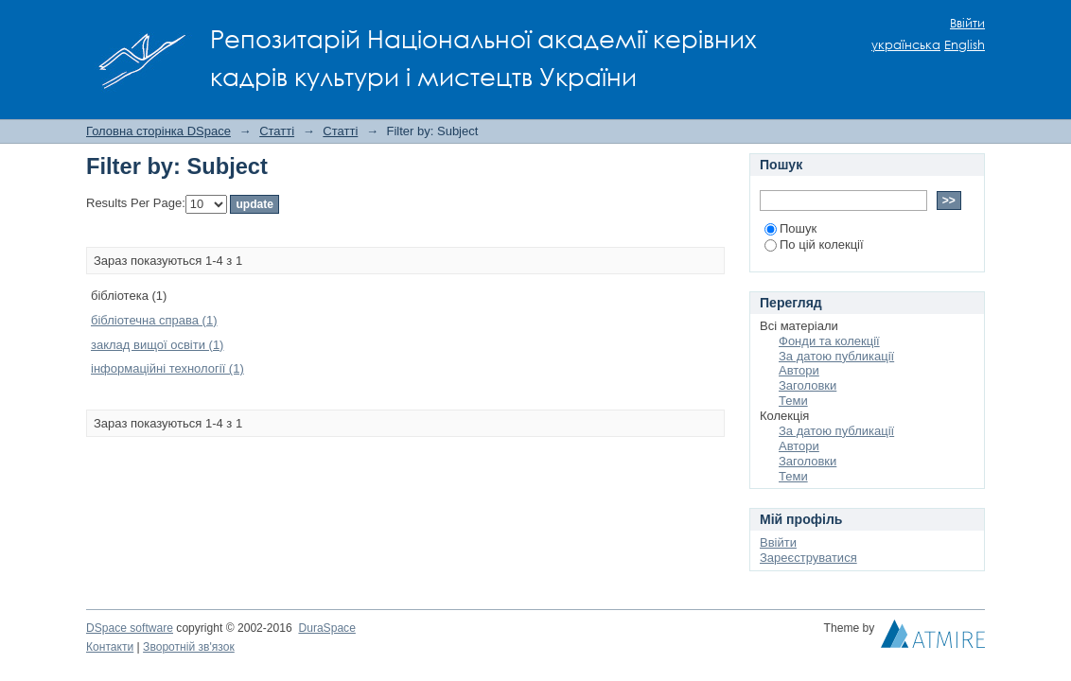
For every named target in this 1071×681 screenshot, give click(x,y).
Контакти (109, 647)
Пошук (790, 228)
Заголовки (807, 385)
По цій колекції (814, 244)
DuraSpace (326, 628)
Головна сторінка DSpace (158, 131)
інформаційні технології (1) (167, 368)
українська (905, 45)
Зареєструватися (808, 557)
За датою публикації (836, 356)
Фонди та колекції (829, 341)
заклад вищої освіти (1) (157, 345)
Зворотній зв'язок (189, 647)
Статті (276, 131)
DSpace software (129, 628)
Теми (793, 400)
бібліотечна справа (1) (154, 320)
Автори (799, 370)
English (964, 45)
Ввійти (967, 23)
